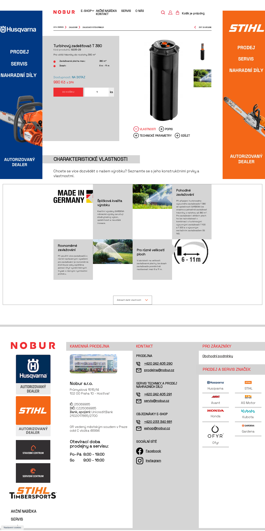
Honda (215, 414)
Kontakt (102, 14)
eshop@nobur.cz (157, 429)
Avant (215, 400)
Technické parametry (156, 135)
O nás (139, 10)
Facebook (153, 452)
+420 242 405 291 (158, 395)
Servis (126, 10)
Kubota (248, 415)
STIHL (248, 386)
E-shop (86, 11)
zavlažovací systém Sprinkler (93, 27)
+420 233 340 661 (158, 422)
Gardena (248, 429)
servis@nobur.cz (156, 401)
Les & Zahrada (58, 27)
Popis (169, 129)
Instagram (153, 461)
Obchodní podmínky (217, 357)
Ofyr (215, 435)
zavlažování (73, 27)
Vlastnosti (148, 129)
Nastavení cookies (12, 527)
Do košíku (68, 93)
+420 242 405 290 (158, 364)
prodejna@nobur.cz (159, 371)
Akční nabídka (106, 10)
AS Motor (248, 400)
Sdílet (185, 135)
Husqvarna (215, 386)
